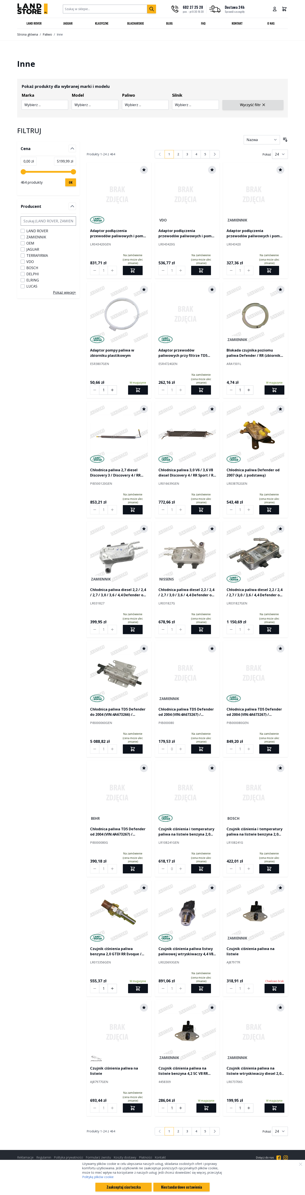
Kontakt (237, 23)
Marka (28, 95)
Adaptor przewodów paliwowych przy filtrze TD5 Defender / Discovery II (182, 353)
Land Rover (34, 23)
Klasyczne (101, 23)
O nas (270, 23)
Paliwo (47, 34)
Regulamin (43, 1157)
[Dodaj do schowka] (144, 170)
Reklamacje (25, 1157)
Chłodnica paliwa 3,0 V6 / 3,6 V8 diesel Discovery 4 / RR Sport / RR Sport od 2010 (187, 473)
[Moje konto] (274, 9)
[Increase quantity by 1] (112, 270)
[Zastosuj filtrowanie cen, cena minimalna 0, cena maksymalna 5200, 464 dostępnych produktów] (70, 182)
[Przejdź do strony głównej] (32, 9)
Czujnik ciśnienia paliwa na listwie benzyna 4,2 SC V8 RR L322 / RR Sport (183, 1071)
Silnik (177, 95)
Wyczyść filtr (253, 104)
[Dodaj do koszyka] (138, 390)
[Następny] (215, 154)
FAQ (203, 23)
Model (78, 95)
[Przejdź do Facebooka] (278, 1157)
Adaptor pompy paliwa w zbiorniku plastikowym (112, 353)
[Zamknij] (300, 1164)
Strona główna (27, 34)
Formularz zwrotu (98, 1157)
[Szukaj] (151, 9)
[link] (160, 154)
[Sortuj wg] (262, 139)
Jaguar (68, 23)
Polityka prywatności (68, 1157)
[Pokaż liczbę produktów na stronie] (280, 154)
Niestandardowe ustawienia (181, 1187)
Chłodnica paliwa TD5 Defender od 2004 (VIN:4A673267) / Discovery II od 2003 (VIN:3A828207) (186, 712)
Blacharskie (135, 23)
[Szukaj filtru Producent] (48, 221)
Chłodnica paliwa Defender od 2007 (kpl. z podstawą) (253, 473)
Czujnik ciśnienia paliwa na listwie (250, 951)
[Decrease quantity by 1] (94, 270)
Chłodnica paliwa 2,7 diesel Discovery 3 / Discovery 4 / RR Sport (115, 473)
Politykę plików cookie (98, 1177)
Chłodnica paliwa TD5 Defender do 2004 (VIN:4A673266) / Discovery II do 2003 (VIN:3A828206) (117, 712)
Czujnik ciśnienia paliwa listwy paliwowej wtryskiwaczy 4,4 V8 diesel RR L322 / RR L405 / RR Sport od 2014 (185, 951)
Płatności (145, 1157)
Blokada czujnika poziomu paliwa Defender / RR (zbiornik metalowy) (253, 353)
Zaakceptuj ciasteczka (124, 1187)
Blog (169, 23)
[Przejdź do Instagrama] (285, 1157)
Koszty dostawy (125, 1157)
